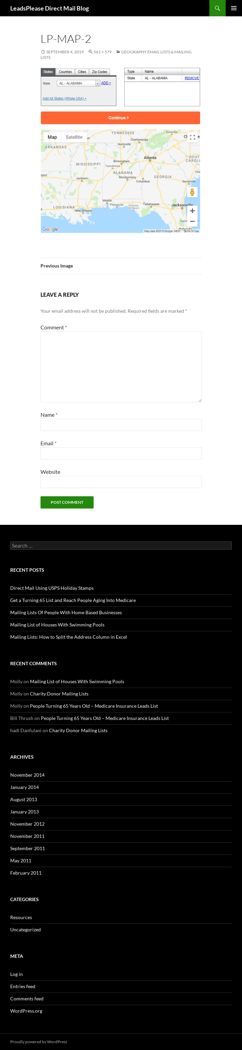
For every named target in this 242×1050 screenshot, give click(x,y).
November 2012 (27, 824)
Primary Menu (234, 8)
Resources (21, 917)
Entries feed (22, 986)
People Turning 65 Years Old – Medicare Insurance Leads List (94, 706)
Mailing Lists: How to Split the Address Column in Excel (68, 637)
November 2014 (27, 775)
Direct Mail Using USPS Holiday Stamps (52, 588)
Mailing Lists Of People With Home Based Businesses (66, 612)
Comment (54, 327)
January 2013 (24, 811)
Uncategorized (25, 929)
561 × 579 (103, 51)
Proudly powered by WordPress (38, 1041)
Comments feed (27, 998)
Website (50, 471)
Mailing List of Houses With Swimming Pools (57, 624)
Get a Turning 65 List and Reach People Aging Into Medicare (73, 600)
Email (49, 443)
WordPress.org (26, 1011)
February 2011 (26, 873)
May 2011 (20, 860)
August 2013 (23, 799)
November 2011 (27, 836)
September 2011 (27, 848)
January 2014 (24, 787)
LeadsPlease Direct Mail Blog (49, 8)
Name (49, 414)
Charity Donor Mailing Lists (59, 693)
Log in (16, 974)
